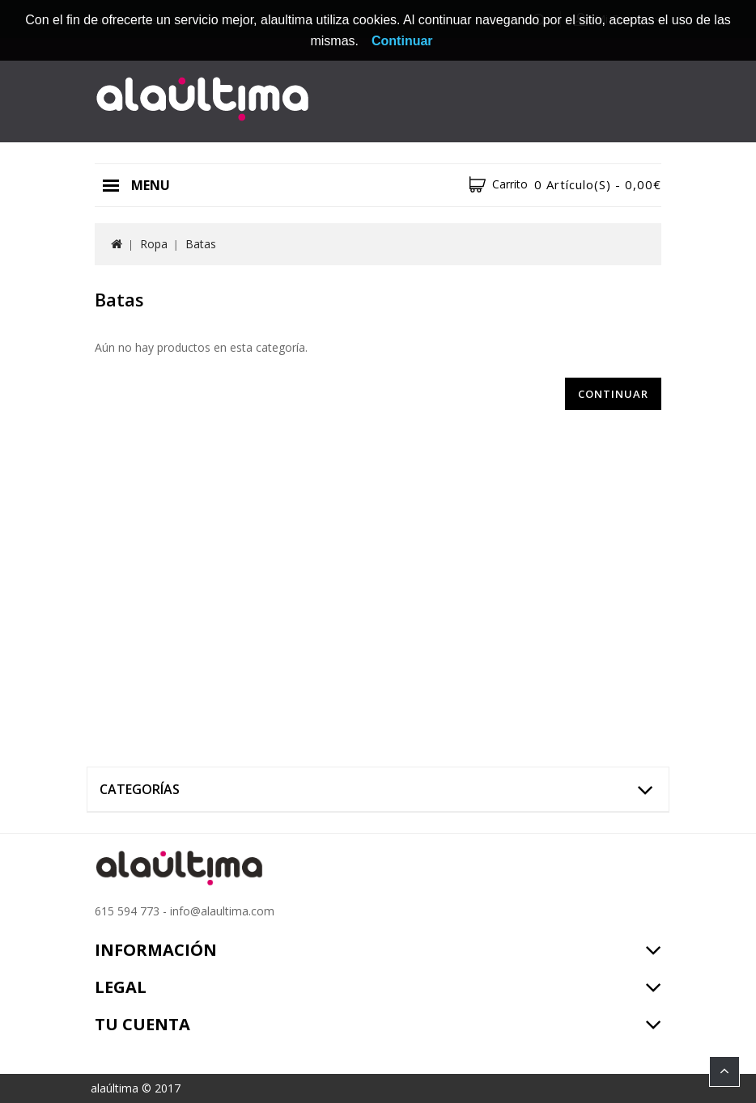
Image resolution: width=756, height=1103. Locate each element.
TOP (724, 1071)
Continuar (613, 394)
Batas (200, 243)
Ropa (154, 243)
